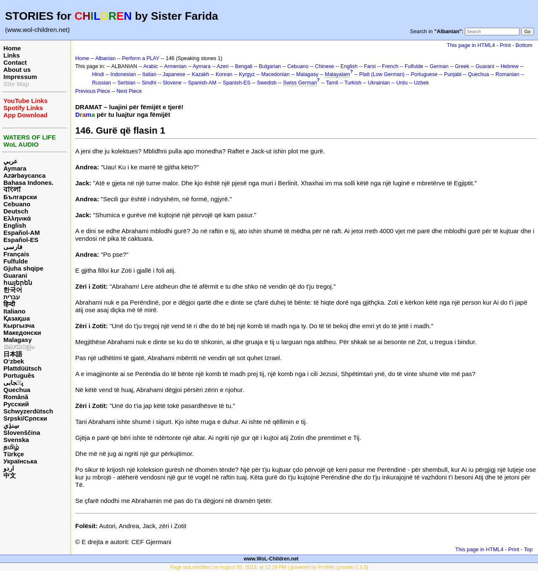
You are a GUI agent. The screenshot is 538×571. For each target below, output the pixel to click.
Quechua (16, 389)
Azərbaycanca (24, 175)
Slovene (172, 83)
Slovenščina (21, 432)
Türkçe (13, 454)
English (14, 225)
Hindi (98, 74)
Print (505, 45)
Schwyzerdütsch (28, 411)
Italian (149, 74)
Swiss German (300, 83)
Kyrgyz (247, 74)
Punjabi (453, 74)
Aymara (14, 168)
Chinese (324, 66)
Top (528, 549)
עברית (11, 296)
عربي (10, 161)
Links (11, 55)
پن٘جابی (13, 382)
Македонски (22, 332)
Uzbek (421, 83)
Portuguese (424, 74)
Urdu (402, 83)
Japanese (174, 74)
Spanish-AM (202, 83)
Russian (101, 83)
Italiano (14, 311)
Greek (462, 66)
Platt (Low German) (381, 74)
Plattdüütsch (22, 368)
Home (12, 48)
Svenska (16, 439)
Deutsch (15, 211)
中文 (9, 475)
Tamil (332, 83)
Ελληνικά (17, 218)
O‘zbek (13, 361)
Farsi (370, 66)
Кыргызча (18, 325)
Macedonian (275, 74)
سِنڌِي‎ (11, 425)
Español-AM (21, 232)
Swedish (267, 83)
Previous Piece (92, 91)
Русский (16, 404)
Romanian (508, 74)
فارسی (12, 246)
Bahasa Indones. (28, 182)
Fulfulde (15, 261)
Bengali (244, 66)
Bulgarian (270, 66)
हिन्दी (9, 304)
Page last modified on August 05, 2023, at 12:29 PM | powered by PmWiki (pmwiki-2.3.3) (269, 567)
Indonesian (123, 74)
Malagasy (17, 339)
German (439, 66)
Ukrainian (379, 83)
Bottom (524, 45)
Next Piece (129, 91)
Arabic (150, 66)
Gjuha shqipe (23, 268)
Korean (224, 74)
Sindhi (149, 83)
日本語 (12, 354)
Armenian (175, 66)
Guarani (15, 275)
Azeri (222, 66)
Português (18, 375)
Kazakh (200, 74)
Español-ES (20, 239)
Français (16, 254)
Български (20, 196)
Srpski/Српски (25, 418)
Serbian (126, 83)
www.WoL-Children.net (271, 559)
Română (15, 396)
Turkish (352, 83)
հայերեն (17, 282)
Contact (15, 62)
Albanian (105, 58)
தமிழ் (11, 446)
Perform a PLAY (140, 58)
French (390, 66)
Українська (20, 461)
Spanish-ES (237, 83)
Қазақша (16, 318)
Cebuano (16, 204)
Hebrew (510, 66)
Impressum (20, 76)
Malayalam (337, 74)
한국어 (12, 289)
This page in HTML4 (471, 45)
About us (17, 69)
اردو (8, 468)
